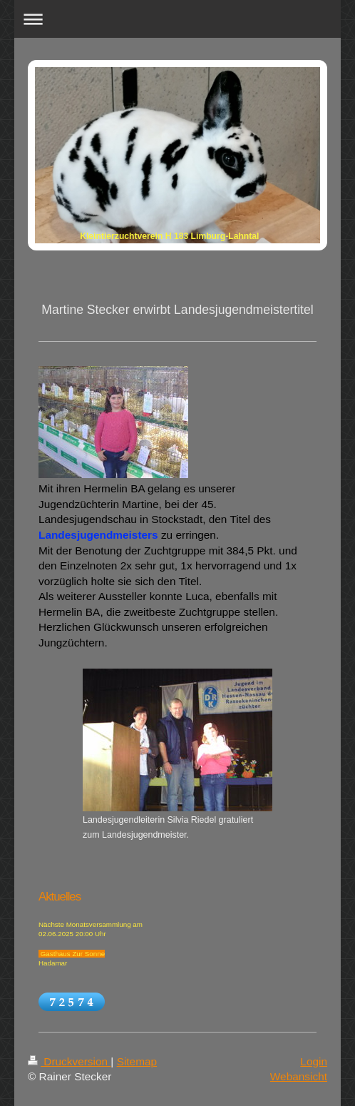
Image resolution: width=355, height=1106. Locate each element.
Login (313, 1061)
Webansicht (298, 1076)
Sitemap (137, 1061)
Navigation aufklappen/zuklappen (177, 19)
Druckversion (69, 1061)
